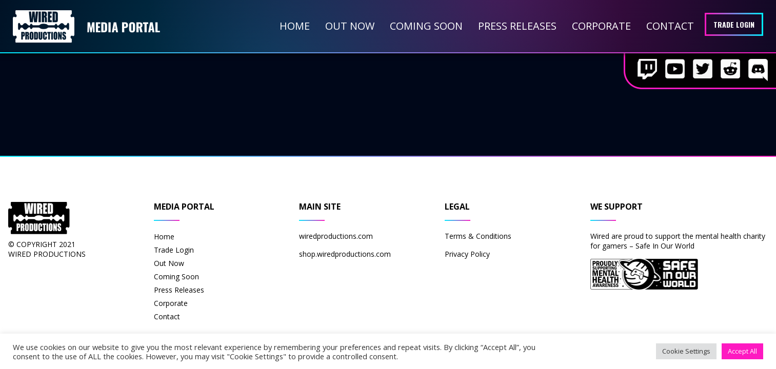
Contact (670, 26)
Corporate (601, 26)
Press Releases (517, 26)
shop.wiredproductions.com (345, 254)
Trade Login (733, 24)
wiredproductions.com (336, 236)
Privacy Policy (467, 254)
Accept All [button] (742, 351)
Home (295, 26)
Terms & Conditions (478, 236)
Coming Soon (426, 26)
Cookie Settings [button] (686, 351)
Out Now (349, 26)
